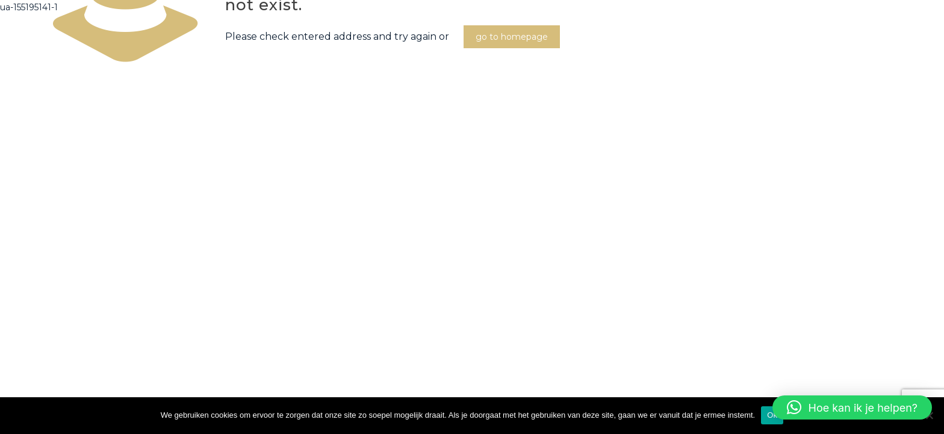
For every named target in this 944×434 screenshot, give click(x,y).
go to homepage (512, 36)
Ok (772, 415)
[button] (852, 407)
